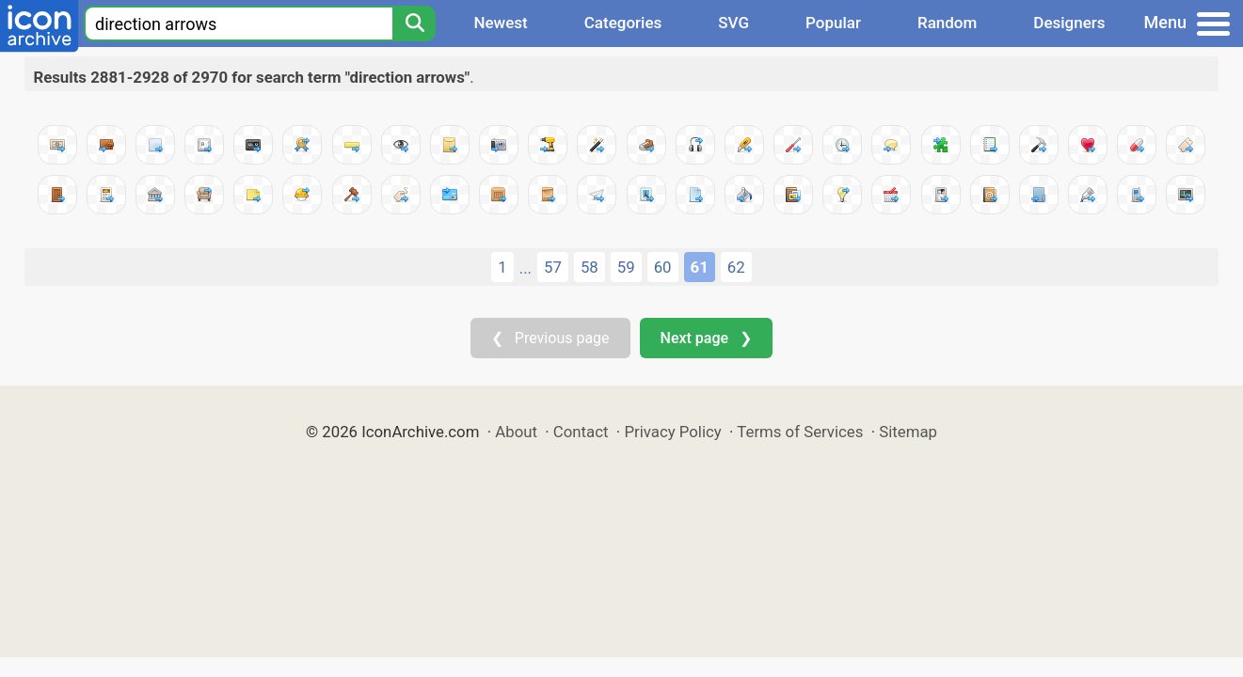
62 (736, 267)
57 (553, 267)
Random (947, 22)
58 (589, 267)
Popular (833, 22)
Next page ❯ (706, 338)
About (516, 431)
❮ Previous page (550, 338)
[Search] (414, 23)
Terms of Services (800, 431)
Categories (623, 22)
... (525, 268)
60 (663, 267)
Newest (500, 22)
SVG (733, 22)
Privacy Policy (672, 431)
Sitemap (908, 431)
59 (626, 267)
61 (700, 267)
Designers (1069, 22)
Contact (581, 431)
